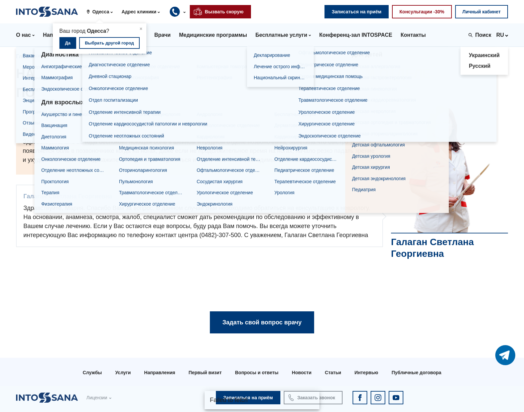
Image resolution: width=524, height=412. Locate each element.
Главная (27, 56)
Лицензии (96, 397)
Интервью (366, 372)
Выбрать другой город (109, 42)
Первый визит (205, 372)
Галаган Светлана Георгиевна (113, 56)
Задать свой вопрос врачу (261, 322)
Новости (301, 372)
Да (68, 42)
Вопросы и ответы (256, 372)
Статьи (333, 372)
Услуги (123, 372)
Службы (92, 372)
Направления (159, 372)
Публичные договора (416, 372)
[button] (102, 11)
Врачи (56, 56)
